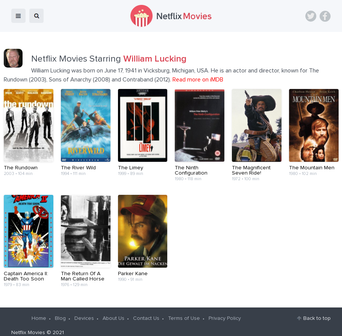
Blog (60, 310)
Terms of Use (184, 310)
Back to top (317, 310)
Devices (84, 310)
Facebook (325, 16)
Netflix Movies (28, 325)
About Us (113, 310)
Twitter (310, 16)
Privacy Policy (225, 310)
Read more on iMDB (198, 80)
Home (39, 310)
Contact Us (146, 310)
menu (18, 16)
